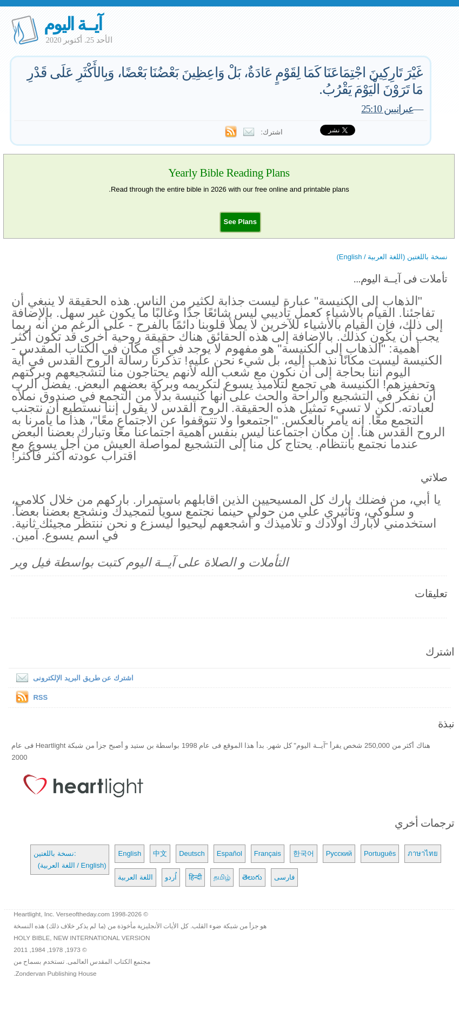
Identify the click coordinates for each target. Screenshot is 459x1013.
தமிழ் (222, 877)
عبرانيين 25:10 (387, 108)
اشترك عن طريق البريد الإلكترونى (72, 678)
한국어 (303, 853)
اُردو (171, 877)
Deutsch (192, 853)
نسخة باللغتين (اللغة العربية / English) (392, 257)
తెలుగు (252, 877)
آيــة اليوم (72, 24)
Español (229, 853)
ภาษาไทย (423, 853)
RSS (40, 697)
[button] (240, 222)
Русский (339, 853)
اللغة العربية (135, 877)
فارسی (284, 877)
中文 (160, 853)
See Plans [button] (240, 222)
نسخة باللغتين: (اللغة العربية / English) (70, 859)
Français (267, 853)
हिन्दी (195, 877)
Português (380, 853)
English (129, 853)
